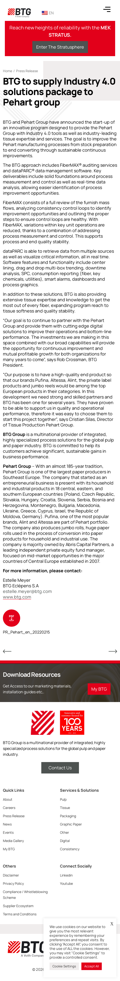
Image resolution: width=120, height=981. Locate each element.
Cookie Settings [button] (64, 966)
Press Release (27, 71)
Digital (65, 840)
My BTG (9, 849)
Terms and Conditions (19, 914)
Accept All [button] (91, 966)
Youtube (66, 883)
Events (8, 832)
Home (7, 71)
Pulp (63, 799)
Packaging (68, 816)
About (7, 799)
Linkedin (66, 875)
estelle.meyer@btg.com (27, 591)
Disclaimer (11, 875)
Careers (9, 807)
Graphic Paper (71, 824)
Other (64, 832)
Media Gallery (13, 840)
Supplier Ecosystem (18, 905)
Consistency (69, 849)
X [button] (111, 923)
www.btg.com (17, 597)
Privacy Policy (13, 883)
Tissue (65, 807)
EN (48, 13)
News (7, 824)
